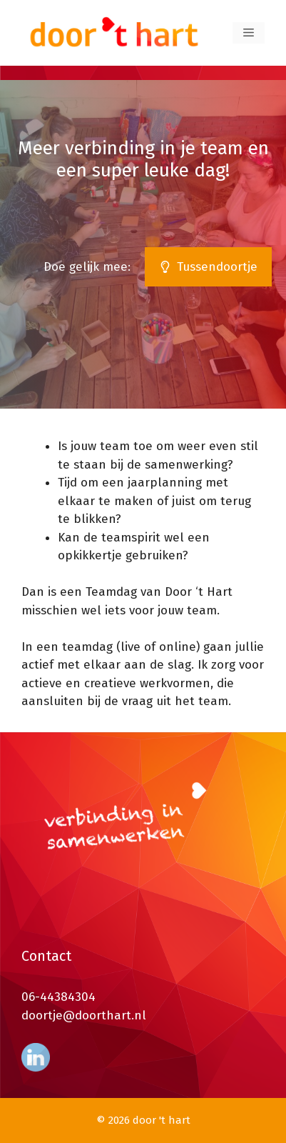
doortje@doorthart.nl (83, 1015)
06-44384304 (58, 996)
